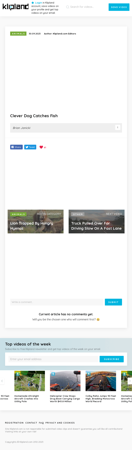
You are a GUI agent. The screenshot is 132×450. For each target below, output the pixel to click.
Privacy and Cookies (60, 423)
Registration (14, 423)
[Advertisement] (66, 180)
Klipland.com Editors (64, 33)
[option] (66, 387)
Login (38, 2)
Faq (41, 423)
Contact (31, 423)
